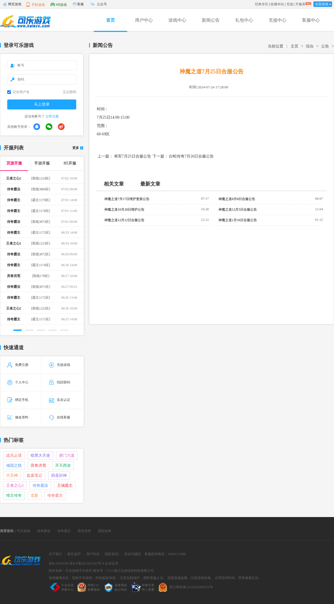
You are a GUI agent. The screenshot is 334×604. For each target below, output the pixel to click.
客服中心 (311, 20)
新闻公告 (211, 20)
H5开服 (69, 163)
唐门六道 (67, 455)
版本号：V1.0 (103, 571)
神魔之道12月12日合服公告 (124, 220)
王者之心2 (15, 485)
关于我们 (55, 554)
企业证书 (111, 563)
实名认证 (59, 400)
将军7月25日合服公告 (132, 156)
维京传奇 (14, 495)
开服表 (300, 4)
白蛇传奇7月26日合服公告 (191, 156)
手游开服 (42, 163)
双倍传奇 (84, 531)
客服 (80, 4)
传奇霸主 (55, 495)
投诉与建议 (132, 554)
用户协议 (93, 554)
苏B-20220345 (59, 563)
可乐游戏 (23, 531)
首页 (110, 20)
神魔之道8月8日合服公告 (236, 199)
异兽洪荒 (38, 465)
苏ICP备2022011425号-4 (87, 563)
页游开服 (14, 163)
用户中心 (144, 20)
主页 (294, 46)
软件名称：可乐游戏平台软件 (70, 571)
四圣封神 (59, 475)
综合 (310, 46)
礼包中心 (244, 20)
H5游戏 (58, 4)
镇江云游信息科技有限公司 (134, 571)
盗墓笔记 (34, 475)
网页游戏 (12, 4)
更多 (75, 147)
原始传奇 (104, 531)
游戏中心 (177, 20)
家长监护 (74, 554)
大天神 (12, 475)
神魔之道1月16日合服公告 (237, 220)
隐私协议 (111, 554)
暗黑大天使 (40, 455)
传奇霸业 (40, 485)
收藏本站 (277, 4)
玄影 (34, 495)
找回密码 (59, 382)
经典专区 (261, 4)
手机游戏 (35, 4)
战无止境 (14, 455)
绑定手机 (17, 400)
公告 (325, 46)
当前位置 (275, 46)
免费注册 (17, 365)
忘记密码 (69, 92)
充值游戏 (59, 365)
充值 (289, 4)
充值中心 (277, 20)
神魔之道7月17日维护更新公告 (126, 199)
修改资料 (17, 417)
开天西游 (63, 465)
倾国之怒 (14, 465)
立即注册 (52, 116)
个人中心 (17, 382)
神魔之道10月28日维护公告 (124, 209)
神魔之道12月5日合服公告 (237, 209)
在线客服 (59, 417)
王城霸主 (65, 485)
